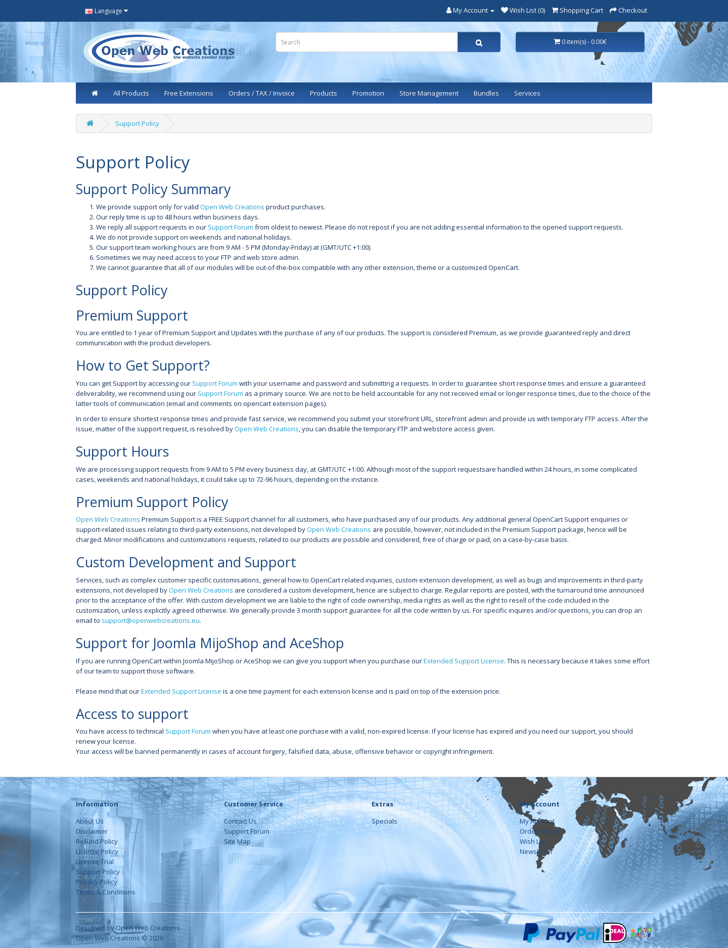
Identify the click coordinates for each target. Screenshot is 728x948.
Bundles (486, 93)
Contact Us (240, 821)
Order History (540, 831)
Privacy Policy (96, 881)
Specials (384, 821)
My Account (537, 821)
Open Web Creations (232, 206)
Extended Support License (464, 660)
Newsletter (536, 851)
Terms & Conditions (105, 891)
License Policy (97, 851)
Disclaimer (92, 831)
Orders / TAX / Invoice (262, 93)
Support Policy (137, 123)
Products (323, 93)
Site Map (237, 841)
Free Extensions (188, 93)
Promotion (368, 93)
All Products (131, 93)
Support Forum (230, 227)
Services (527, 93)
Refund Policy (97, 841)
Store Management (429, 93)
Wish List (533, 841)
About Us (90, 821)
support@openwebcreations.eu (151, 620)
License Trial (95, 861)
